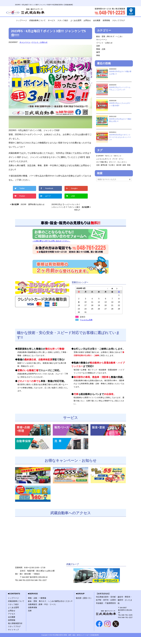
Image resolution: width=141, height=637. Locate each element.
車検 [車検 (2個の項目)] (128, 165)
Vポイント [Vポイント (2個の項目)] (118, 156)
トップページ (21, 20)
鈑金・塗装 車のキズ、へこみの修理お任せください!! (50, 601)
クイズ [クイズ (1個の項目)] (114, 159)
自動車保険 (32, 607)
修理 (98, 52)
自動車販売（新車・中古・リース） (42, 604)
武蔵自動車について (37, 20)
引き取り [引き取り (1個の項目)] (111, 165)
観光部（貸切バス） (84, 598)
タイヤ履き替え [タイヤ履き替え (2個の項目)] (102, 162)
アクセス (11, 614)
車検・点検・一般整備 (37, 598)
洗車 (98, 46)
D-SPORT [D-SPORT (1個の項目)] (100, 156)
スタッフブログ (118, 20)
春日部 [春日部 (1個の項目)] (118, 165)
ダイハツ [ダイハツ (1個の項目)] (112, 162)
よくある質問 (75, 20)
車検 (98, 55)
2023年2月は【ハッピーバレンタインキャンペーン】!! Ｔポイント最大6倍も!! (65, 207)
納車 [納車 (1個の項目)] (124, 165)
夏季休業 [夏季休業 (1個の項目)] (104, 165)
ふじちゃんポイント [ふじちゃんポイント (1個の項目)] (103, 159)
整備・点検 (100, 49)
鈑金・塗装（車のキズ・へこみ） (109, 36)
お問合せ (87, 20)
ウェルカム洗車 (86, 320)
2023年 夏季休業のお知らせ (33, 204)
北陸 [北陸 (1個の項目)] (98, 165)
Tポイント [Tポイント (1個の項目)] (109, 156)
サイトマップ (13, 630)
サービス (51, 20)
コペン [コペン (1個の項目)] (121, 159)
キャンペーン (24, 42)
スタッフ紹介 (62, 20)
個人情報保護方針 (15, 623)
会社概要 (96, 20)
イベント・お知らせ (39, 42)
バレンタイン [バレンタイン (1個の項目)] (122, 162)
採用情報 (106, 20)
